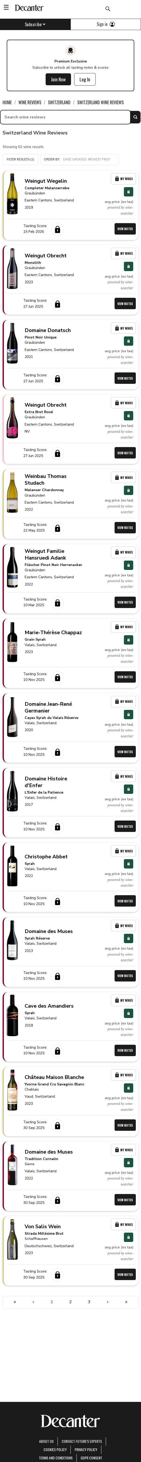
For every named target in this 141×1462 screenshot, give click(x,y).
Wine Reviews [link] (29, 102)
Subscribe (35, 24)
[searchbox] (65, 117)
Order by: (79, 160)
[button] (80, 159)
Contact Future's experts (82, 1441)
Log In (85, 79)
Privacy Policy (86, 1449)
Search (135, 117)
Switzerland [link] (59, 102)
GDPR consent (91, 1457)
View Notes (125, 229)
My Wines (123, 178)
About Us (46, 1441)
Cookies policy (55, 1449)
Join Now (58, 79)
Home (7, 102)
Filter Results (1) (20, 159)
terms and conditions (56, 1457)
